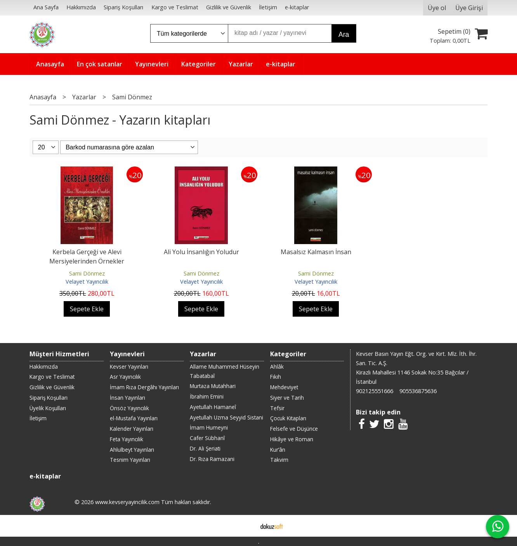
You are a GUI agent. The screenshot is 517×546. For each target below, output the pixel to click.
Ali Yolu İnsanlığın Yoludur (201, 252)
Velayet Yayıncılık (87, 281)
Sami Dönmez (87, 273)
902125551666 (374, 391)
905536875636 (418, 391)
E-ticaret (246, 526)
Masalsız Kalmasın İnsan (316, 252)
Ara (343, 34)
